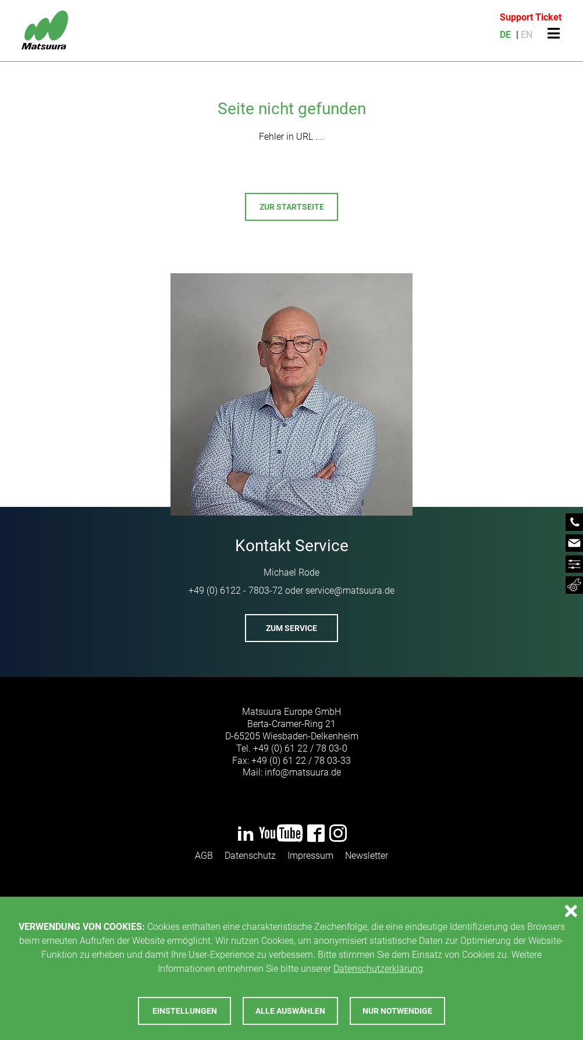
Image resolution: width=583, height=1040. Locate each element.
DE (505, 34)
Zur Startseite (291, 206)
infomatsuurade (303, 772)
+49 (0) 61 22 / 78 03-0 (300, 748)
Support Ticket (530, 17)
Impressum (310, 855)
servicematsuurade (349, 590)
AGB (204, 855)
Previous (33, 475)
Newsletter (366, 855)
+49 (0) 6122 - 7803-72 (236, 590)
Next (549, 475)
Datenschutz (250, 855)
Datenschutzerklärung (378, 968)
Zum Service (291, 628)
